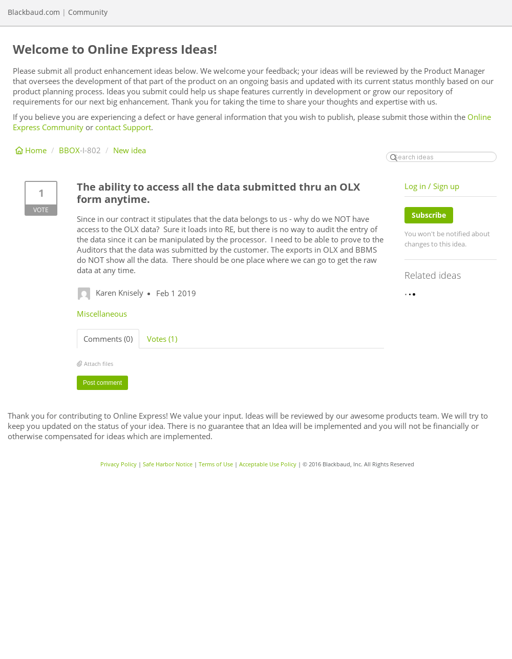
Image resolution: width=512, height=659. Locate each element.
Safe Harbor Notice (168, 464)
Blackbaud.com (34, 12)
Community (88, 12)
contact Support (123, 127)
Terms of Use (216, 464)
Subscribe (429, 215)
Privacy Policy (118, 464)
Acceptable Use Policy (267, 464)
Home (32, 150)
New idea (129, 150)
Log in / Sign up (431, 186)
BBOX (69, 150)
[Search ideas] (441, 157)
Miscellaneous (102, 313)
